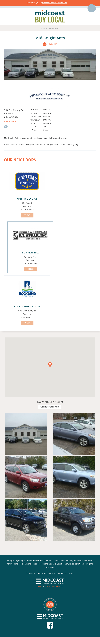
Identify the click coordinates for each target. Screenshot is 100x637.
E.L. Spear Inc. (30, 252)
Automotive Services (50, 407)
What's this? (52, 44)
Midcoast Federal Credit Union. (54, 3)
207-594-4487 (27, 209)
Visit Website (10, 121)
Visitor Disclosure (54, 586)
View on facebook (6, 126)
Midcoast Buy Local (50, 16)
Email (39, 586)
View (27, 215)
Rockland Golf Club (27, 306)
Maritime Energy (27, 199)
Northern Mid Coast (50, 402)
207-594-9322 (27, 317)
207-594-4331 (30, 263)
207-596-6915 (11, 117)
